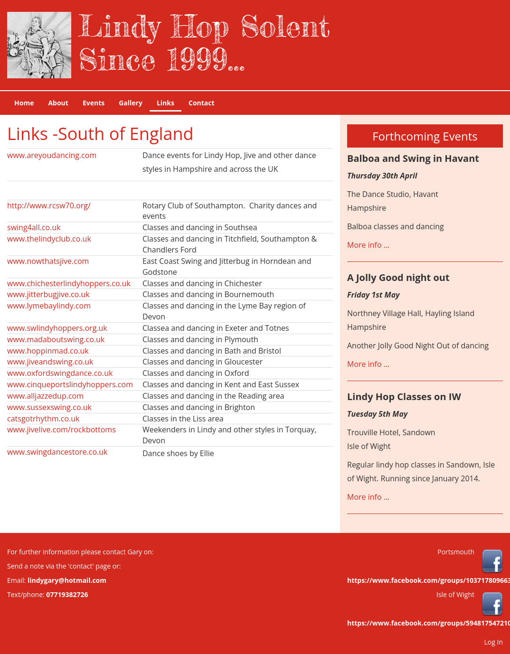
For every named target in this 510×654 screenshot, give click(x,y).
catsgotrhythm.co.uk (43, 418)
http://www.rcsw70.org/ (49, 205)
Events (93, 102)
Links (165, 102)
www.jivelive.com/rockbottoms (61, 429)
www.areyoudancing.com (51, 155)
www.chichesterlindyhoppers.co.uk (69, 283)
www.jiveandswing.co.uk (50, 361)
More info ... (368, 245)
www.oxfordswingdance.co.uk (60, 373)
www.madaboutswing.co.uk (55, 339)
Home (24, 102)
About (58, 102)
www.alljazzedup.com (45, 396)
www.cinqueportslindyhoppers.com (70, 384)
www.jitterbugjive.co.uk (48, 294)
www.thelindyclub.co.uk (49, 239)
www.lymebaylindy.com (49, 305)
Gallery (130, 102)
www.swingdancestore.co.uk (57, 452)
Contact (202, 102)
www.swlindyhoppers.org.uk (57, 328)
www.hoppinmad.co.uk (48, 351)
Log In (493, 641)
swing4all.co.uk (34, 227)
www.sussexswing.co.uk (49, 407)
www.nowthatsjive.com (48, 261)
